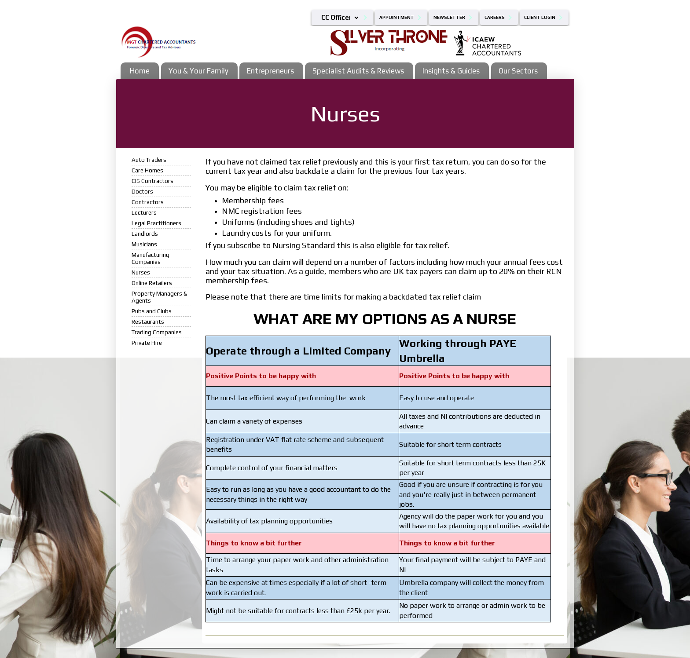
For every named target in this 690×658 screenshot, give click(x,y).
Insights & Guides (451, 70)
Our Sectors (518, 70)
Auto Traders (149, 159)
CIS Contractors (152, 180)
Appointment (396, 17)
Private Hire (147, 342)
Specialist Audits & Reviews (358, 70)
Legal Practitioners (156, 223)
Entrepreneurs (270, 70)
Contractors (148, 201)
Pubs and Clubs (152, 310)
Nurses (141, 272)
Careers (494, 17)
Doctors (142, 191)
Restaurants (148, 321)
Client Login (539, 17)
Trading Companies (157, 332)
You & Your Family (198, 70)
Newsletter (449, 17)
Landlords (145, 233)
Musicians (144, 244)
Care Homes (147, 170)
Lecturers (144, 212)
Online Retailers (152, 282)
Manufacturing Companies (150, 258)
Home (140, 70)
